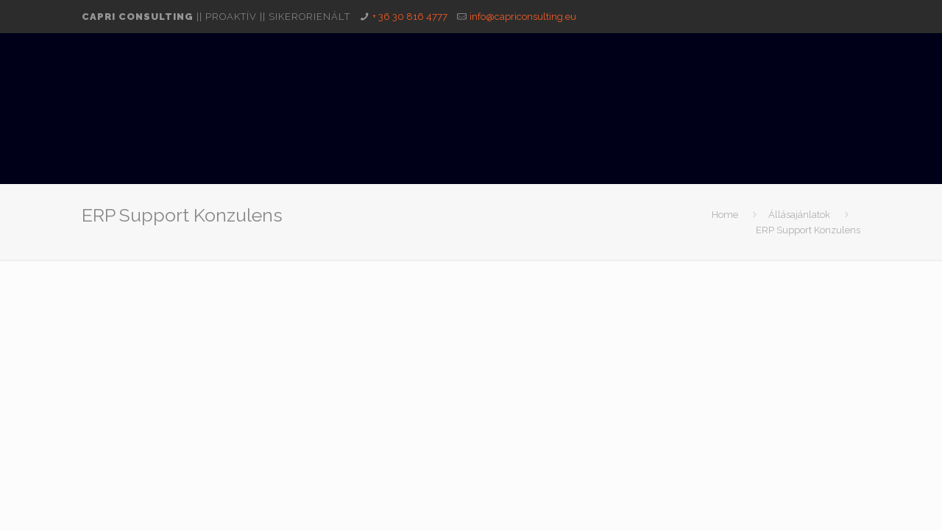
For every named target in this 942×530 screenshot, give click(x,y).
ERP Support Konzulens (808, 230)
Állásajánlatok (799, 214)
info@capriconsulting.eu (523, 16)
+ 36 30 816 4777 (409, 16)
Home (725, 214)
